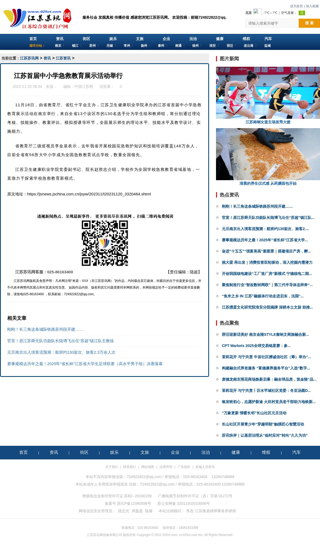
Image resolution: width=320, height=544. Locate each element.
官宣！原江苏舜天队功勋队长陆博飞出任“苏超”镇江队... (268, 217)
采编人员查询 (205, 467)
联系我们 (129, 467)
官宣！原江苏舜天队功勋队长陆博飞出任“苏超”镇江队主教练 (60, 340)
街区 (86, 39)
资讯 (59, 39)
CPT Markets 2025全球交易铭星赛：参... (256, 346)
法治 (193, 39)
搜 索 (309, 23)
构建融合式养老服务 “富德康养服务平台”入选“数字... (266, 368)
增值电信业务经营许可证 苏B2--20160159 (117, 496)
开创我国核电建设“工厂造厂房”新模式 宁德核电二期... (267, 273)
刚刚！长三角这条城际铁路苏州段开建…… (45, 329)
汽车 (268, 39)
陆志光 (123, 511)
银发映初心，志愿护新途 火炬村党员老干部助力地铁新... (269, 402)
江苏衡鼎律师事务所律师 (215, 511)
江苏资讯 (63, 58)
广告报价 (184, 467)
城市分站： (37, 46)
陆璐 (149, 511)
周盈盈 (137, 511)
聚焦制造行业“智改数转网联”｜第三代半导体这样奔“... (267, 285)
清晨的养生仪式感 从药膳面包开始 (268, 157)
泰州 (161, 46)
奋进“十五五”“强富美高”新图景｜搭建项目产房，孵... (266, 251)
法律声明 (165, 467)
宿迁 (230, 46)
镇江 (75, 46)
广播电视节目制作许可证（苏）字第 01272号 (195, 496)
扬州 (144, 46)
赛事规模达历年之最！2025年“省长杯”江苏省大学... (265, 240)
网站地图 (147, 467)
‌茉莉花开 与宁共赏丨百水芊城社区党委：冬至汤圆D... (266, 390)
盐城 (267, 46)
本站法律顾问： (172, 511)
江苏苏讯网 (29, 58)
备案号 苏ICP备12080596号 (128, 503)
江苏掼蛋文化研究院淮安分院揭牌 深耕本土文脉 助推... (267, 307)
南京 (58, 46)
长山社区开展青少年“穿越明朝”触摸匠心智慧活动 (263, 424)
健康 (219, 39)
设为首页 (296, 6)
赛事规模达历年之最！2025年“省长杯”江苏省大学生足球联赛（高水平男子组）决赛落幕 (85, 363)
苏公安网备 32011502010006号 (183, 503)
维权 (246, 39)
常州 (127, 46)
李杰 (190, 511)
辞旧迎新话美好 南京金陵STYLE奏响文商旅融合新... (265, 334)
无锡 (109, 46)
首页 (33, 39)
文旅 (139, 39)
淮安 (212, 46)
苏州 (92, 46)
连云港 (248, 46)
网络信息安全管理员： (97, 511)
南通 (178, 46)
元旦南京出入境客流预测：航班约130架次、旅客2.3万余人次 (61, 352)
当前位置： (10, 58)
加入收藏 (312, 6)
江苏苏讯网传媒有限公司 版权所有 (111, 535)
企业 (166, 39)
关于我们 (111, 467)
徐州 (195, 46)
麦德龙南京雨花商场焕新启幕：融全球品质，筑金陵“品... (269, 379)
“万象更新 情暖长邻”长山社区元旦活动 (254, 413)
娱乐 (113, 39)
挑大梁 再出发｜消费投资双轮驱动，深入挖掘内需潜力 (267, 262)
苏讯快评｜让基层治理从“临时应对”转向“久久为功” (265, 435)
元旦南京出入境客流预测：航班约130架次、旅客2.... (265, 229)
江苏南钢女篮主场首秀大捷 (268, 95)
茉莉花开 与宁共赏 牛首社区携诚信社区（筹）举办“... (266, 357)
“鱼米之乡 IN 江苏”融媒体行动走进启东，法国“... (262, 296)
